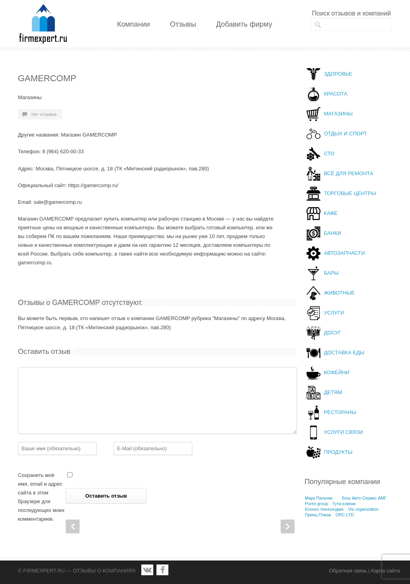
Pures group (316, 503)
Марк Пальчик (318, 498)
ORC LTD (345, 514)
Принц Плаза (318, 514)
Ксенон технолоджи (324, 509)
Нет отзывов (44, 114)
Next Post (288, 526)
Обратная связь (348, 571)
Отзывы (183, 24)
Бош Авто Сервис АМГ (364, 498)
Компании (133, 24)
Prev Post (73, 526)
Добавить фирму (244, 24)
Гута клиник (344, 503)
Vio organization (363, 509)
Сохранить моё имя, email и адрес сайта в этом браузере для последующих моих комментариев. (41, 497)
